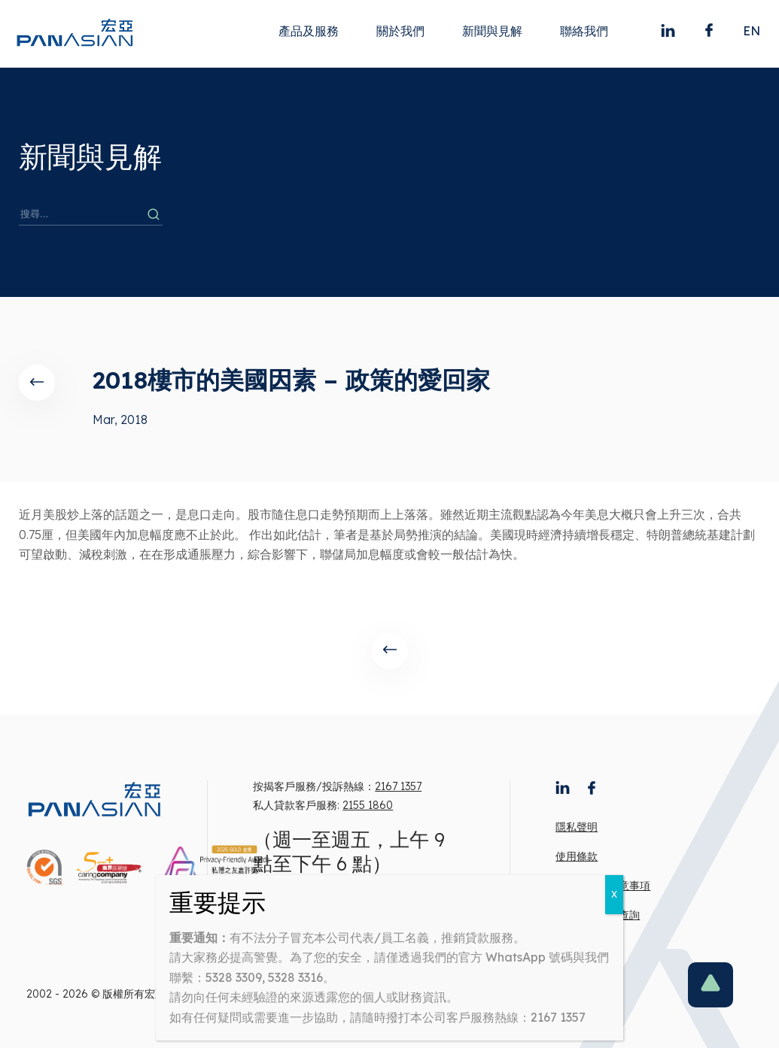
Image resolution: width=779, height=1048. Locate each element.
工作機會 (576, 944)
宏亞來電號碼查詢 (597, 915)
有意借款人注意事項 (602, 885)
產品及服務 (308, 30)
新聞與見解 (492, 30)
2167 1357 (398, 786)
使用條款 (576, 856)
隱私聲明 (576, 827)
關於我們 (400, 30)
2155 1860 (367, 805)
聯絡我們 (584, 30)
